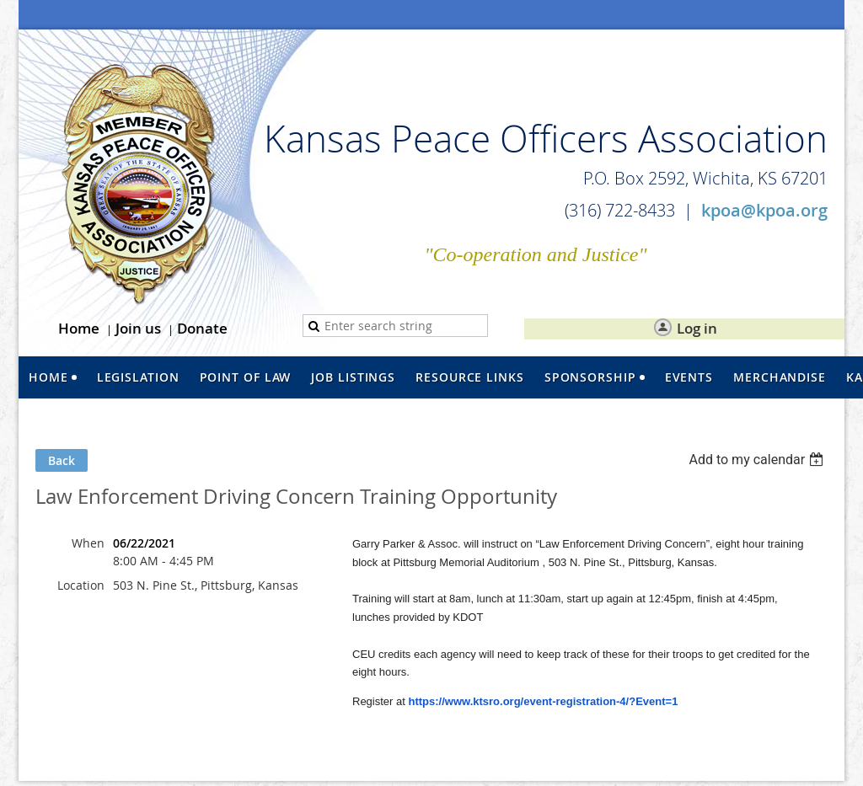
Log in (697, 328)
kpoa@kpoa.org (764, 210)
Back (61, 460)
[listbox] (758, 459)
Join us (138, 328)
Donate (202, 328)
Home (78, 328)
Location (81, 585)
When (88, 543)
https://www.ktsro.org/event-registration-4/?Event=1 (543, 701)
